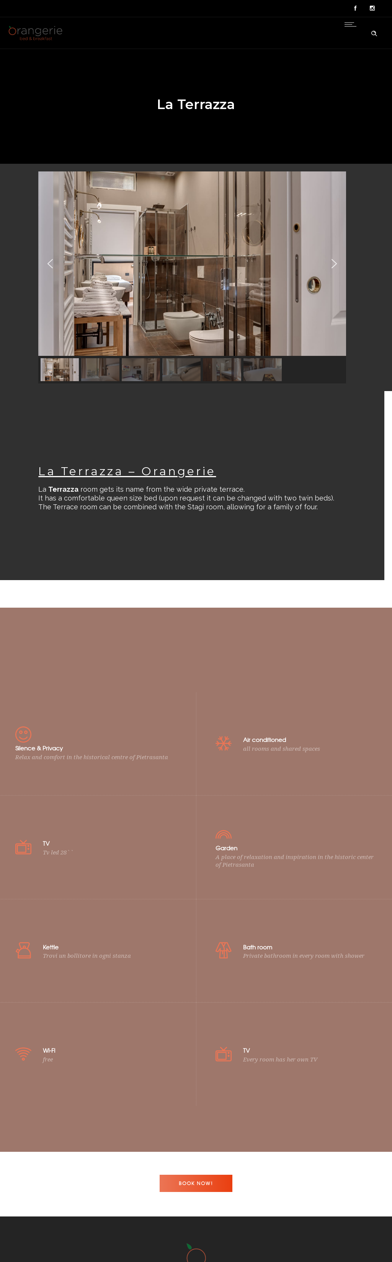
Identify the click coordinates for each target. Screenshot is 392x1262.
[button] (50, 281)
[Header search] (374, 32)
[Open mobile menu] (352, 24)
